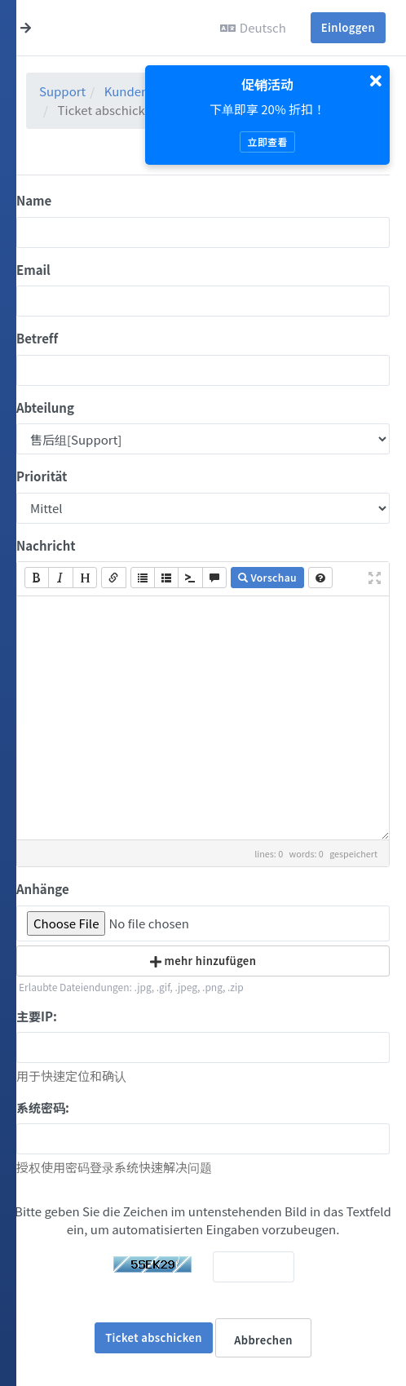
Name (33, 200)
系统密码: (42, 1107)
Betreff (37, 338)
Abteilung (45, 407)
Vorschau (267, 577)
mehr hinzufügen (203, 960)
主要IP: (36, 1016)
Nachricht (46, 545)
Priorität (41, 476)
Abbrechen (263, 1340)
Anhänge (42, 888)
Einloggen (348, 27)
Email (33, 269)
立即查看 (267, 141)
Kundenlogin (141, 91)
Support (62, 91)
